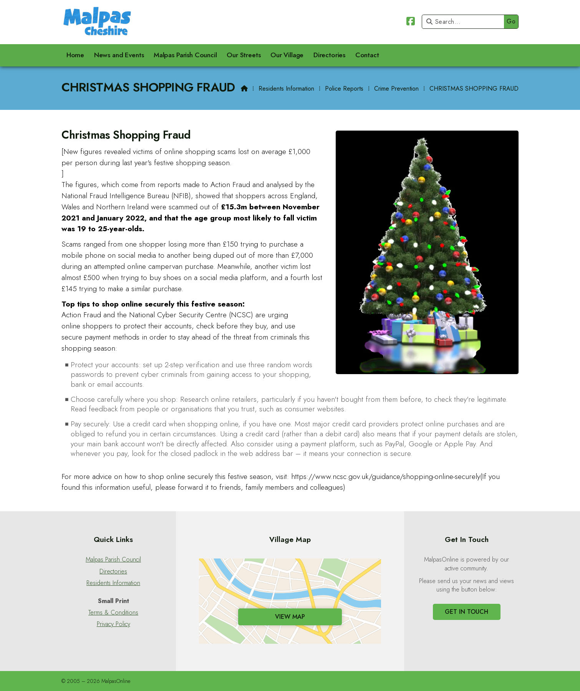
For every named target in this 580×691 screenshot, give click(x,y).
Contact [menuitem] (367, 55)
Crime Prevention (396, 88)
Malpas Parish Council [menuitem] (185, 55)
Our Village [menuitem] (286, 55)
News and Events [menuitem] (119, 55)
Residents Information (286, 88)
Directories (113, 571)
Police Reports (344, 88)
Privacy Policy (113, 624)
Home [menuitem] (75, 55)
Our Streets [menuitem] (243, 55)
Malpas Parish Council (113, 559)
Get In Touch (466, 611)
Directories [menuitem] (329, 55)
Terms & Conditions (113, 612)
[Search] (465, 21)
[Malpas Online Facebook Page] (410, 22)
